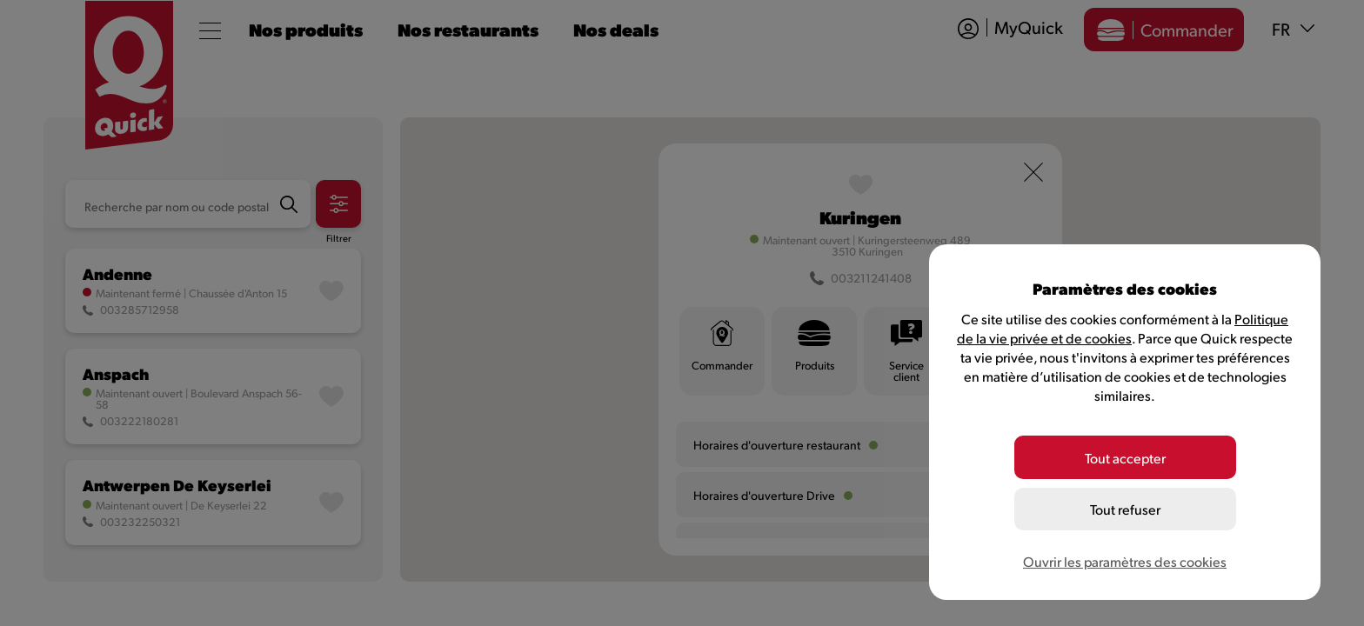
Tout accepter (1125, 458)
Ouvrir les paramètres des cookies (1125, 561)
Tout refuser (1125, 509)
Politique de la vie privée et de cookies (1122, 328)
